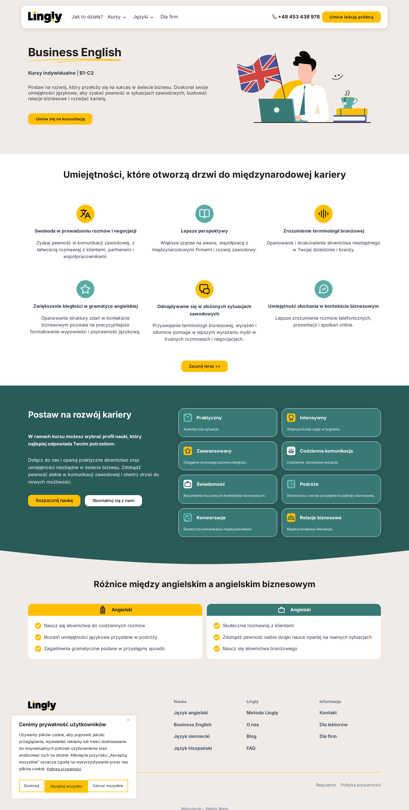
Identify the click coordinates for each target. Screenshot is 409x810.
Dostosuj (30, 786)
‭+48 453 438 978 (299, 17)
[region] (73, 759)
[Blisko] (130, 723)
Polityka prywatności (66, 772)
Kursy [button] (114, 17)
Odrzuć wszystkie (64, 786)
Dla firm (169, 17)
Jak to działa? (87, 17)
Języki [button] (140, 17)
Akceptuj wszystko (107, 786)
